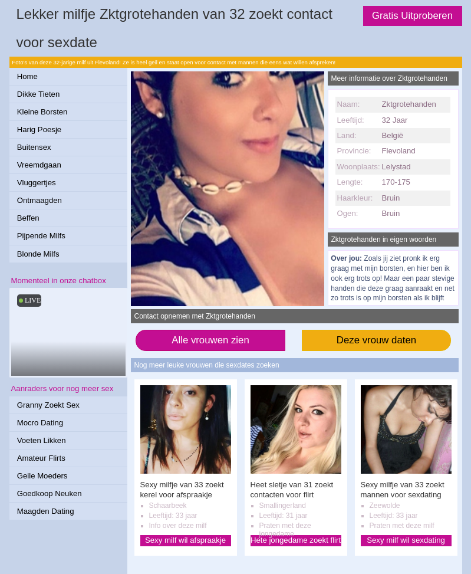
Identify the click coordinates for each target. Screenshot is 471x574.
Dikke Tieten (38, 94)
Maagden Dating (45, 511)
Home (27, 76)
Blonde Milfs (38, 254)
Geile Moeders (42, 475)
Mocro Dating (40, 422)
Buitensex (34, 147)
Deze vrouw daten (376, 340)
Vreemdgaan (39, 164)
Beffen (28, 218)
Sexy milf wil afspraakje (185, 540)
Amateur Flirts (41, 458)
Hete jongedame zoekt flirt (296, 540)
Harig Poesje (39, 129)
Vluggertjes (36, 182)
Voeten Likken (41, 440)
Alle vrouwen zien (210, 340)
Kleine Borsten (42, 111)
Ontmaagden (39, 200)
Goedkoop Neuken (49, 493)
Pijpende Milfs (41, 235)
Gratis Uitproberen (412, 15)
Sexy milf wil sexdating (406, 540)
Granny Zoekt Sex (48, 405)
